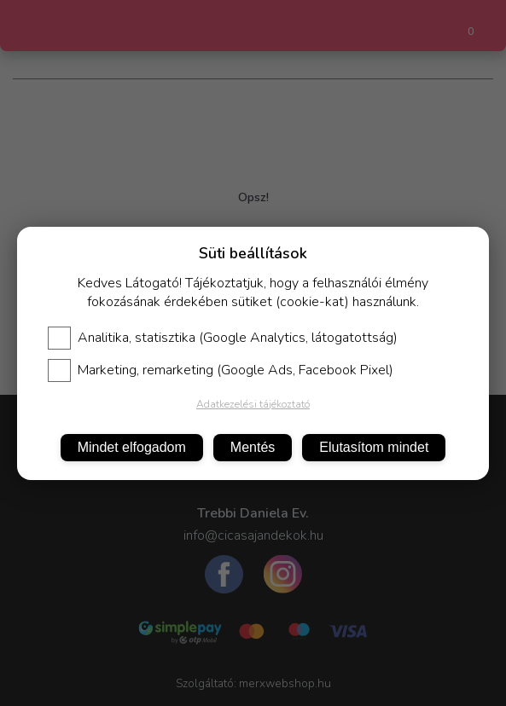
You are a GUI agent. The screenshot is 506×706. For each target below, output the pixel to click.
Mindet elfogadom (132, 447)
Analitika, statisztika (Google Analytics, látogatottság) (223, 337)
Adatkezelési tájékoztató (253, 404)
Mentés (252, 447)
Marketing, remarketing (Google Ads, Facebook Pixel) (220, 370)
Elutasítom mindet (373, 447)
